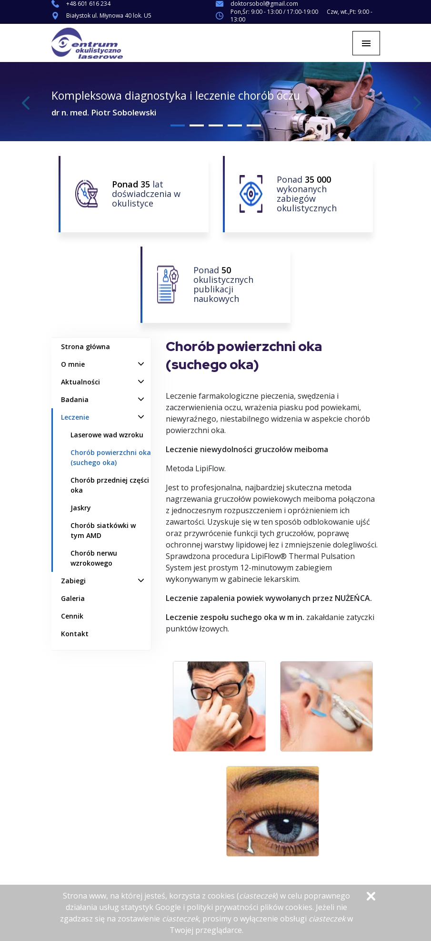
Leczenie (75, 417)
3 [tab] (216, 125)
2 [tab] (197, 125)
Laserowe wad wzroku (106, 434)
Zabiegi (73, 580)
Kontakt (75, 633)
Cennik (72, 615)
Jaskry (80, 507)
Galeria (73, 598)
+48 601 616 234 (88, 4)
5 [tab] (254, 125)
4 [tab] (235, 125)
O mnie (73, 364)
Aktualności (80, 381)
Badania (75, 399)
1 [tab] (177, 125)
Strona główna (85, 346)
